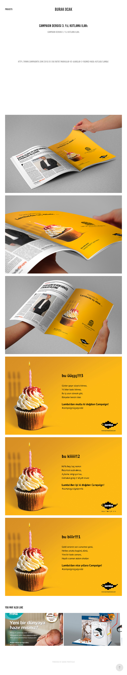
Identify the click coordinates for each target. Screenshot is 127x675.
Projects (8, 9)
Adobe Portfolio (68, 662)
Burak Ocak (63, 9)
